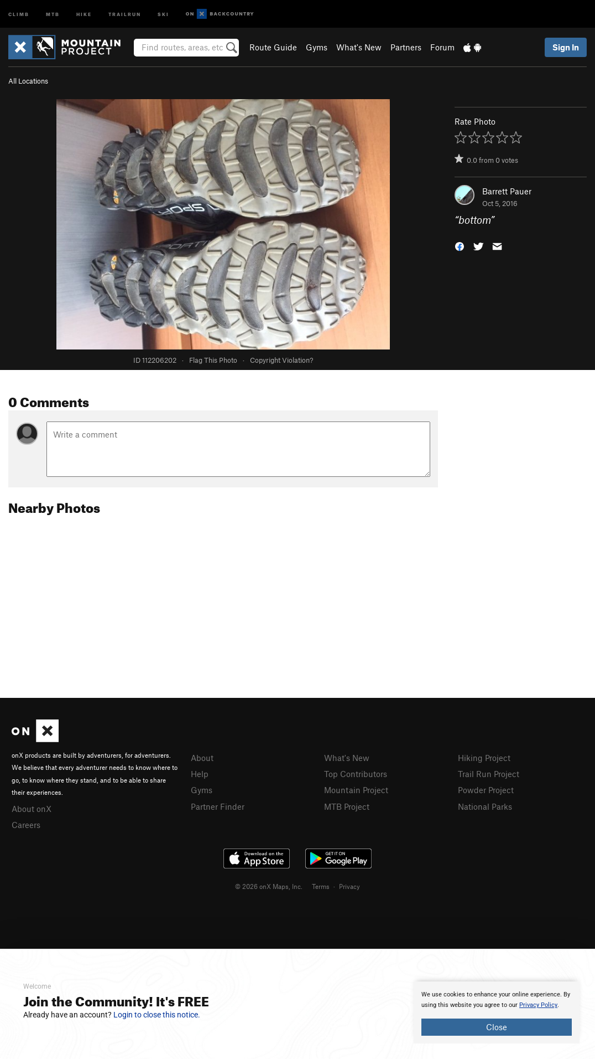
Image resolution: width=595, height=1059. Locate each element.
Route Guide (273, 47)
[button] (459, 245)
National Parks (485, 806)
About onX (31, 809)
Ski (163, 13)
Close (496, 1027)
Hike (84, 13)
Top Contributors (355, 774)
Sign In (565, 47)
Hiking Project (484, 758)
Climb (18, 13)
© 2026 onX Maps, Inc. (268, 886)
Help (199, 774)
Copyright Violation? (281, 360)
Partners (405, 47)
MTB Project (346, 806)
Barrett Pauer (506, 191)
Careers (26, 825)
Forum (442, 47)
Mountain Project (356, 790)
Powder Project (486, 790)
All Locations (28, 80)
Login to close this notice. (156, 1014)
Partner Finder (217, 806)
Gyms (316, 47)
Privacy (349, 886)
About (202, 758)
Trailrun (124, 13)
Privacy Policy (538, 1005)
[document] (496, 1012)
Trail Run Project (488, 774)
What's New (359, 47)
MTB (53, 13)
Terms (321, 886)
